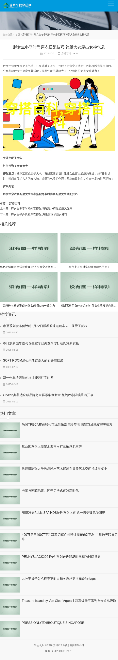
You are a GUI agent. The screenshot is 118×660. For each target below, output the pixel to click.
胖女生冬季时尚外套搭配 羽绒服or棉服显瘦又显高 (41, 208)
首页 (17, 34)
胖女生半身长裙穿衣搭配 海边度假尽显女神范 (39, 214)
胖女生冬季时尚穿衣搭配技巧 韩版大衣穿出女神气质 (61, 34)
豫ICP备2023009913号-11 (59, 651)
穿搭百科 (27, 34)
